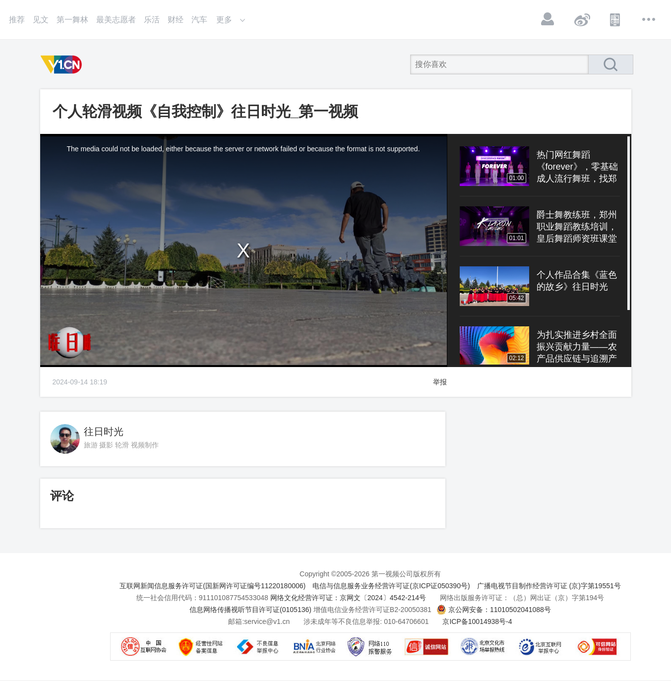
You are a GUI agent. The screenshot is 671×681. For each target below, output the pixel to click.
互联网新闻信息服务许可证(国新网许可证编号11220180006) (212, 586)
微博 (581, 19)
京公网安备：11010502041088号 (499, 610)
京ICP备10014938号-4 (477, 621)
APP (615, 19)
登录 (548, 19)
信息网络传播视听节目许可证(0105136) (250, 610)
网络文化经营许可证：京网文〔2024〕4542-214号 (348, 598)
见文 (41, 19)
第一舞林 (72, 19)
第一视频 (63, 64)
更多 (649, 19)
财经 (175, 19)
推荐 (17, 19)
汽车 (199, 19)
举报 (440, 382)
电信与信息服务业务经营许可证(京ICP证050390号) (391, 586)
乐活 (152, 19)
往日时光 (103, 431)
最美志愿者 (116, 19)
